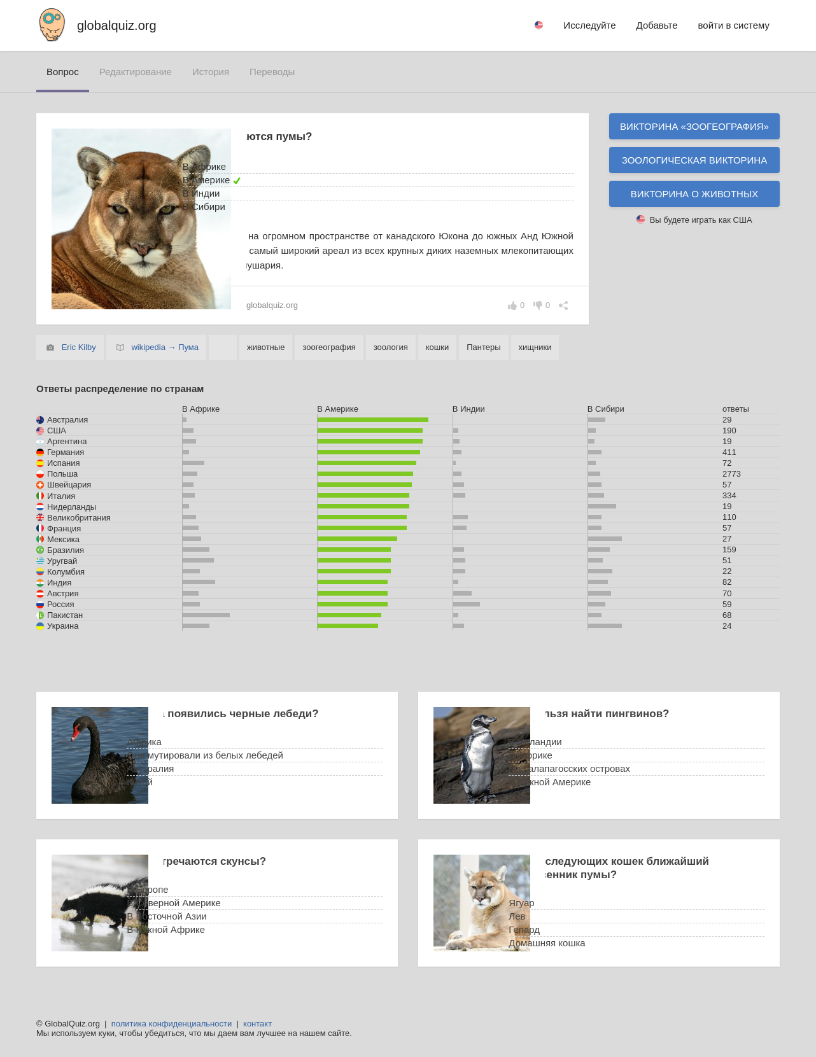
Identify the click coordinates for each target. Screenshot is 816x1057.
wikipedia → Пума (165, 347)
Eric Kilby (79, 347)
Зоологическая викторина (694, 160)
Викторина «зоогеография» (694, 126)
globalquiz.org (117, 25)
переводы (272, 71)
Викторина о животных (694, 193)
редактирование (135, 71)
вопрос (62, 71)
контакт (257, 1023)
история (210, 71)
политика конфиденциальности (171, 1023)
